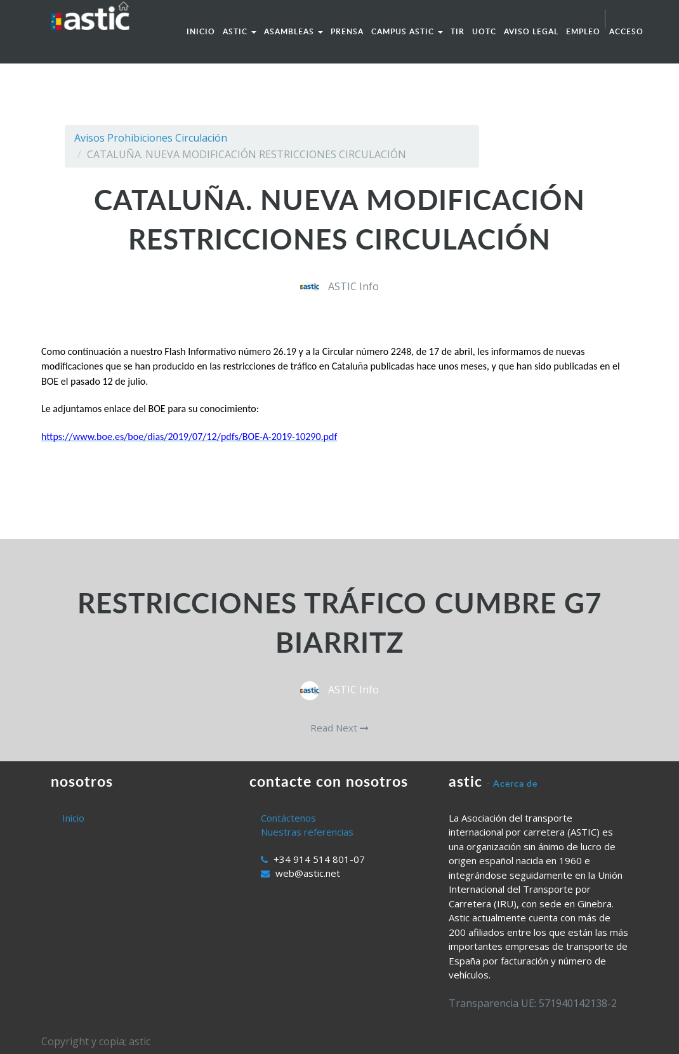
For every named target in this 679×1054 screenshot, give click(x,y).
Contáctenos (288, 817)
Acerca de (515, 783)
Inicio (73, 817)
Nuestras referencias (307, 831)
